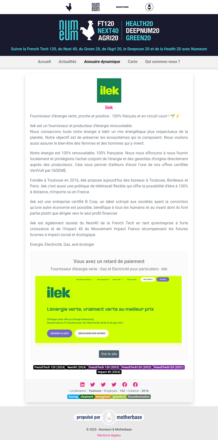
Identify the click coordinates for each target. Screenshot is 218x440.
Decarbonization (138, 396)
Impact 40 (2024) (109, 372)
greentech (119, 396)
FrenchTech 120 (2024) (50, 367)
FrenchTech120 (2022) (136, 367)
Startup (73, 396)
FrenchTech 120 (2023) (104, 367)
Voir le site (109, 354)
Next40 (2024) (76, 367)
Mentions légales (109, 435)
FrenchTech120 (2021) (168, 367)
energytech (103, 396)
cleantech (86, 396)
